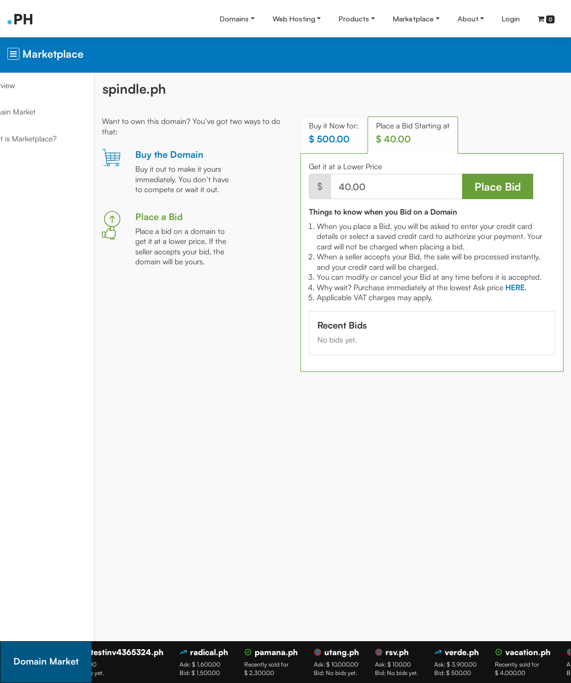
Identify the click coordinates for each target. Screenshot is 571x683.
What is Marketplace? (46, 138)
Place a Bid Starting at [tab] (428, 132)
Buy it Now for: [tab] (348, 132)
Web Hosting (294, 18)
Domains (234, 18)
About (468, 18)
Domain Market (35, 111)
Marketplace (413, 18)
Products (354, 18)
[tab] (530, 297)
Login (511, 18)
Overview (25, 85)
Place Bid (499, 186)
